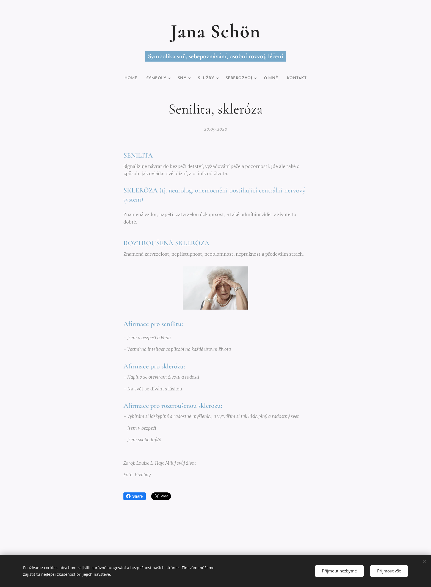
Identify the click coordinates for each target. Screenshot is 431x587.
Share (134, 496)
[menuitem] (126, 78)
